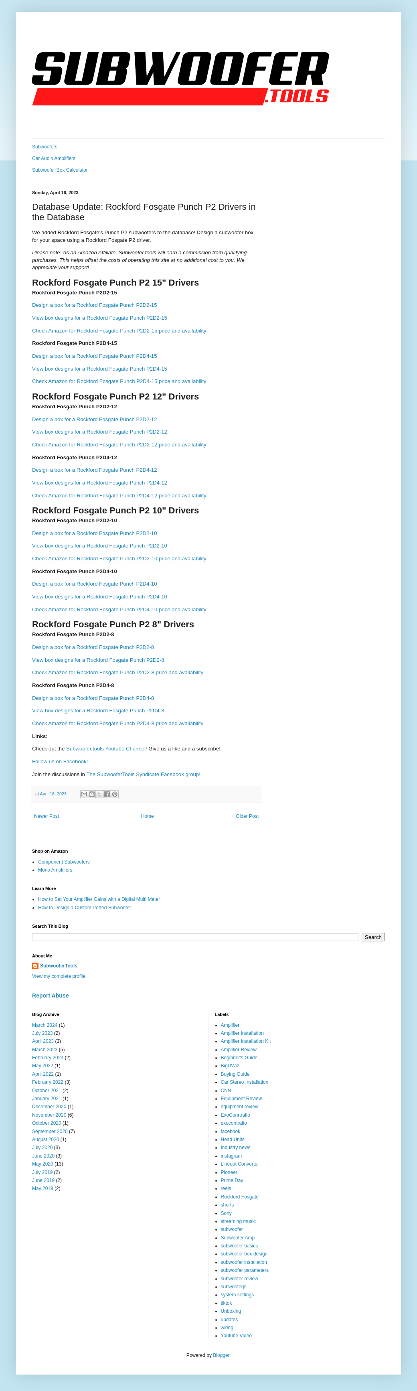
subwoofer (232, 1229)
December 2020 (49, 1106)
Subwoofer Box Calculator (60, 170)
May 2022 (42, 1066)
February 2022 (47, 1082)
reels (226, 1188)
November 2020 (49, 1115)
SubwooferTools (58, 966)
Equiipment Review (241, 1098)
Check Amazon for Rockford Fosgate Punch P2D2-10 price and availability (119, 559)
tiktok (226, 1303)
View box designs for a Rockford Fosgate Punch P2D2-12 (99, 432)
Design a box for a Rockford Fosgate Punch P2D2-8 (93, 647)
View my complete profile (58, 976)
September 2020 (50, 1131)
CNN (226, 1090)
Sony (226, 1213)
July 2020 (42, 1147)
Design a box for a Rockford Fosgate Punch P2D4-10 (94, 584)
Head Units (233, 1139)
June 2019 (43, 1180)
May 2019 (42, 1188)
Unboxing (231, 1311)
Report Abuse (50, 995)
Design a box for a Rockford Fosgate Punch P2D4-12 (94, 470)
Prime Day (232, 1180)
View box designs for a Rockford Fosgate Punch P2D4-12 (99, 483)
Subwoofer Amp (238, 1238)
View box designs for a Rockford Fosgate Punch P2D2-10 (99, 546)
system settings (237, 1295)
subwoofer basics (239, 1246)
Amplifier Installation (242, 1033)
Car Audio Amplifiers (53, 158)
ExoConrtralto (235, 1115)
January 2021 (46, 1098)
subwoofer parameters (245, 1270)
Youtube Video (236, 1335)
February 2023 (47, 1057)
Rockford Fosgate (240, 1197)
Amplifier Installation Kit (246, 1041)
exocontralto (234, 1123)
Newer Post (46, 816)
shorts (227, 1205)
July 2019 (42, 1172)
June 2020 (43, 1156)
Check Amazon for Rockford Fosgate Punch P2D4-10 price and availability (119, 609)
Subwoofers (44, 147)
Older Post (247, 816)
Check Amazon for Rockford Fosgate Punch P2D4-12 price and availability (119, 496)
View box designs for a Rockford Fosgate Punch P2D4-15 (99, 369)
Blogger (221, 1355)
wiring (227, 1327)
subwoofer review (239, 1279)
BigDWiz (230, 1066)
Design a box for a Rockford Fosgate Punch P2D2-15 (94, 305)
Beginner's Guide (239, 1057)
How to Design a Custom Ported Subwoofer (84, 907)
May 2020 (42, 1164)
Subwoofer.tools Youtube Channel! (106, 749)
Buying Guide (235, 1074)
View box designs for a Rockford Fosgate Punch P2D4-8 (98, 711)
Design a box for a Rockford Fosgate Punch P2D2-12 (94, 419)
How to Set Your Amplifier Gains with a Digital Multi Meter (99, 899)
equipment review (240, 1106)
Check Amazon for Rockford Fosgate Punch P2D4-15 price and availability (119, 381)
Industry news (236, 1147)
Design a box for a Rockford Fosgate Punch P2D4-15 (94, 356)
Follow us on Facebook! (60, 761)
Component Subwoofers (64, 862)
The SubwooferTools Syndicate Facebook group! (143, 774)
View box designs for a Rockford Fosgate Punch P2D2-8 (98, 660)
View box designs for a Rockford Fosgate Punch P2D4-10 (99, 597)
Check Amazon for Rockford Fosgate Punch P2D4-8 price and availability (117, 723)
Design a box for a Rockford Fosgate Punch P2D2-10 (94, 533)
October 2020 (46, 1123)
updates (229, 1319)
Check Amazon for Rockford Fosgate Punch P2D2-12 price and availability (119, 445)
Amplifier (230, 1025)
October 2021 (46, 1090)
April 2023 (43, 1041)
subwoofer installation (244, 1262)
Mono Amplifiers (55, 870)
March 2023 (44, 1049)
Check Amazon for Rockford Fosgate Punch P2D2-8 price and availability (117, 672)
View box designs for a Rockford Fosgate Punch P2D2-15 (99, 318)
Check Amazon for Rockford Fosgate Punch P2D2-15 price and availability (119, 331)
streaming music (238, 1221)
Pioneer (229, 1172)
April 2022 (43, 1074)
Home (147, 816)
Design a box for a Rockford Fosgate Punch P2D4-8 (93, 698)
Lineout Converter (240, 1164)
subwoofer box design (244, 1254)
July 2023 (42, 1033)
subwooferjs (234, 1287)
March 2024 (44, 1025)
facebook (231, 1131)
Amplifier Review (239, 1049)
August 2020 (45, 1139)
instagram (231, 1156)
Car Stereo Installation (245, 1082)
